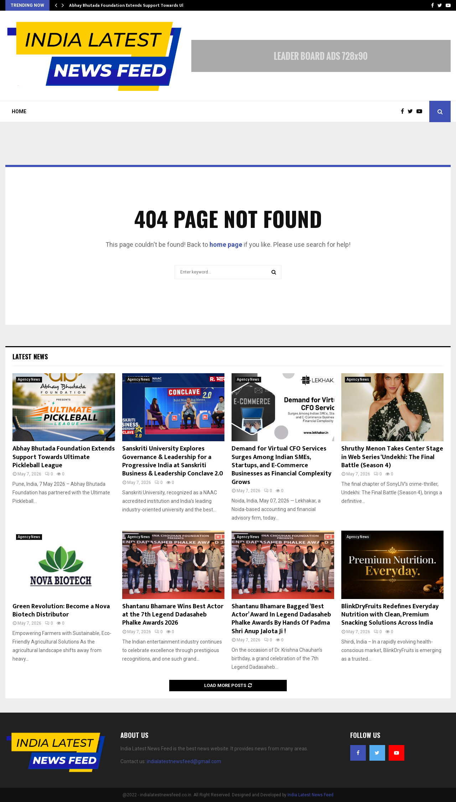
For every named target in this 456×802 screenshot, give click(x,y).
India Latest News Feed (310, 794)
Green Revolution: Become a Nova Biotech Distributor (61, 610)
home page (225, 244)
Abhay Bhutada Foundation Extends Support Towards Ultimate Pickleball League (63, 457)
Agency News (29, 379)
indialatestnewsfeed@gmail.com (184, 761)
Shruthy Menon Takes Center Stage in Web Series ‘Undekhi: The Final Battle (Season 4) (392, 457)
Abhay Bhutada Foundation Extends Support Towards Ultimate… (135, 5)
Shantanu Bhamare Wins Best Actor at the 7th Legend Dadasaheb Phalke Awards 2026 (172, 615)
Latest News (30, 356)
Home (19, 111)
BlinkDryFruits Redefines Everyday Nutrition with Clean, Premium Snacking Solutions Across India (390, 615)
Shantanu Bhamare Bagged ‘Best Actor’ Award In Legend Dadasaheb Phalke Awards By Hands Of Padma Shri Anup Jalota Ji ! (281, 619)
